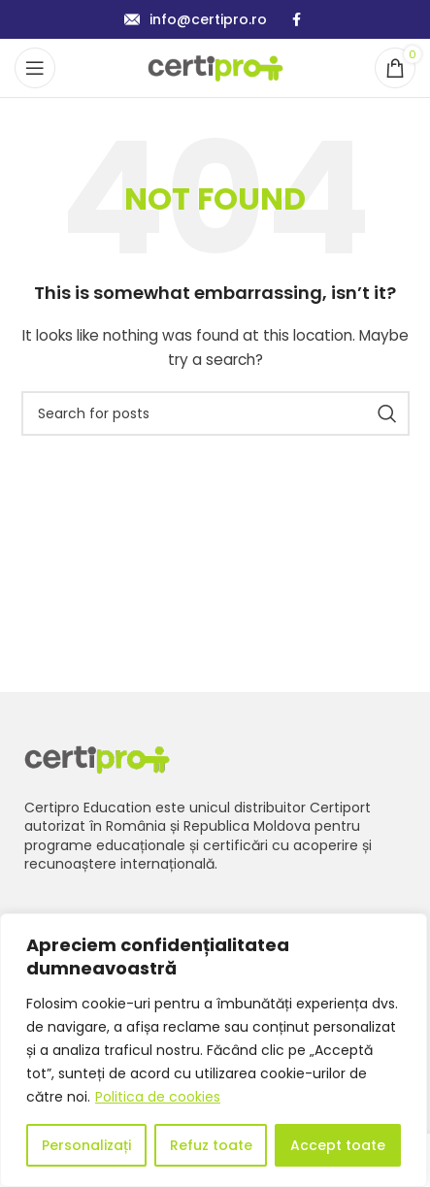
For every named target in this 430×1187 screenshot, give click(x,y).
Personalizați (86, 1145)
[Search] (215, 413)
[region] (213, 1050)
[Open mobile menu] (35, 68)
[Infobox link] (195, 19)
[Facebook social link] (296, 20)
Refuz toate (211, 1145)
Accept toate (337, 1145)
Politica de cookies (157, 1096)
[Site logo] (215, 67)
